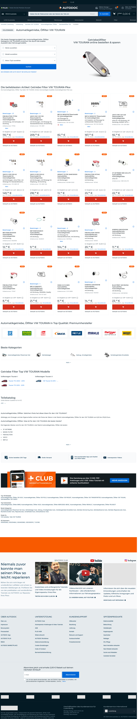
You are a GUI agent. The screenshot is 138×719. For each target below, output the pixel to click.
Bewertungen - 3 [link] (90, 171)
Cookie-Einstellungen (41, 640)
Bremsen (133, 20)
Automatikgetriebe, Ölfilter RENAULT (81, 500)
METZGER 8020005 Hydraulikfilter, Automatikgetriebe (14, 235)
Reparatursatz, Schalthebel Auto (25, 507)
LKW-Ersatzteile (9, 20)
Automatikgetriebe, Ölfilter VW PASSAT (59, 492)
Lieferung (72, 623)
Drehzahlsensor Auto (42, 507)
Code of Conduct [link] (40, 644)
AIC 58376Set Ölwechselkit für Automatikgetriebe (68, 233)
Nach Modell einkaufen (111, 644)
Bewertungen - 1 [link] (62, 171)
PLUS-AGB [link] (38, 626)
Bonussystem (5, 623)
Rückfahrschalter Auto (8, 507)
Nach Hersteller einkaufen (112, 640)
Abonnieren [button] (71, 670)
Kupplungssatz (108, 626)
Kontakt (71, 626)
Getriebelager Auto (31, 505)
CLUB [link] (72, 2)
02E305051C (30, 517)
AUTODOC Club (40, 616)
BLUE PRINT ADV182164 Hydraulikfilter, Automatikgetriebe (123, 288)
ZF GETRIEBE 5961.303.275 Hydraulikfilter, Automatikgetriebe (123, 175)
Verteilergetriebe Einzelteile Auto (66, 505)
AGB (36, 623)
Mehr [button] (64, 676)
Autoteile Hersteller (110, 651)
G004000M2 (21, 517)
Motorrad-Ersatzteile (34, 20)
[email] (42, 670)
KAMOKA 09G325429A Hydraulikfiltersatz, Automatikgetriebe (123, 232)
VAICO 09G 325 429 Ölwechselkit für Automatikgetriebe (123, 118)
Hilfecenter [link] (72, 616)
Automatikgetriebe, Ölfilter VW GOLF (12, 492)
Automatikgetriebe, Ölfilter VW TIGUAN (113, 492)
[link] (15, 8)
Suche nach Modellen (110, 647)
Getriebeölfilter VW (65, 24)
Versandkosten (19, 137)
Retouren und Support (76, 630)
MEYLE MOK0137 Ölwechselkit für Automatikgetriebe (96, 119)
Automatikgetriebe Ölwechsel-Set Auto (13, 505)
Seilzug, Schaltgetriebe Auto (46, 505)
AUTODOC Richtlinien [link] (41, 633)
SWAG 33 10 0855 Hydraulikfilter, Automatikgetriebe (63, 286)
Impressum (4, 619)
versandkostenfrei (45, 137)
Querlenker (107, 630)
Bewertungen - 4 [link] (8, 171)
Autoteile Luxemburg (7, 24)
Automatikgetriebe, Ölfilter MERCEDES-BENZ (55, 500)
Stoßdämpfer (108, 623)
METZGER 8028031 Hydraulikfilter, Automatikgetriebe (41, 233)
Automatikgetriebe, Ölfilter (49, 24)
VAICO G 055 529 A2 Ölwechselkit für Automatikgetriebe (14, 178)
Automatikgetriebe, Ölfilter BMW (11, 500)
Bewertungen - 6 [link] (35, 113)
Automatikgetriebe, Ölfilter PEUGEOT (104, 500)
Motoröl (98, 20)
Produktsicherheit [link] (74, 637)
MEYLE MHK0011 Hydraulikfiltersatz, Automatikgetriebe (41, 289)
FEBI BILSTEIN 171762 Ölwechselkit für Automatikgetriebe (14, 119)
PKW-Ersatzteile (11, 14)
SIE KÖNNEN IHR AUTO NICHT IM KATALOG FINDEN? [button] (19, 72)
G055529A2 (4, 517)
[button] (103, 8)
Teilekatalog (19, 24)
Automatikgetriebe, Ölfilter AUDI (31, 500)
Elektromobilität (108, 616)
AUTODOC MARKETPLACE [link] (9, 640)
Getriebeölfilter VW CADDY (9, 494)
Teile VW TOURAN (15, 512)
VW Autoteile (5, 512)
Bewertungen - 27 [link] (8, 113)
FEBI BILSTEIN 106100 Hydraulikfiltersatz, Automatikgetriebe (96, 235)
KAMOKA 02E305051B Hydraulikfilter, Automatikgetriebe (96, 287)
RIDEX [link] (3, 637)
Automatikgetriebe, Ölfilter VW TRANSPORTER (86, 492)
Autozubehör (79, 20)
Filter (115, 20)
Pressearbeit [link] (5, 626)
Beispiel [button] (92, 14)
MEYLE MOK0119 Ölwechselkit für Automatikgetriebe (68, 117)
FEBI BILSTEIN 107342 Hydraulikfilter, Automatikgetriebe (96, 177)
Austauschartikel (74, 633)
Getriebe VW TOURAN (32, 24)
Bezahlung (72, 619)
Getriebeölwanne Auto (100, 505)
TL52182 (37, 517)
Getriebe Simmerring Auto (85, 505)
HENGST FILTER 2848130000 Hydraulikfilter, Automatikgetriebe (68, 177)
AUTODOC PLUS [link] (6, 633)
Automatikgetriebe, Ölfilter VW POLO (35, 492)
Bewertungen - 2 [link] (62, 112)
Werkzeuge (58, 20)
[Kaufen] (14, 141)
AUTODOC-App (6, 630)
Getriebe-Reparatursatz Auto (117, 505)
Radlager (106, 633)
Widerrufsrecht (40, 630)
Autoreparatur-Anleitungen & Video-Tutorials (49, 619)
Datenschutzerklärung (42, 637)
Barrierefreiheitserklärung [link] (43, 647)
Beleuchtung (107, 619)
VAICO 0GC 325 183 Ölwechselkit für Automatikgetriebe (41, 119)
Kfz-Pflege (107, 637)
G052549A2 (13, 517)
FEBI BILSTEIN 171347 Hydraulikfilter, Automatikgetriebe (10, 286)
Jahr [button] (2, 403)
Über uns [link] (4, 616)
